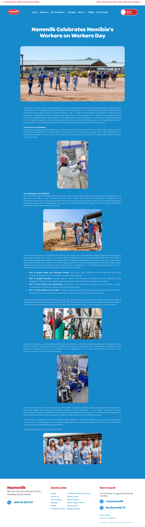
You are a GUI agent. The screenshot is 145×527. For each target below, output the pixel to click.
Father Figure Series (76, 503)
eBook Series (73, 497)
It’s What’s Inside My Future (79, 494)
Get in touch (102, 12)
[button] (58, 12)
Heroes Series (73, 500)
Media (91, 12)
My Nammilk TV (116, 507)
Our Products (56, 500)
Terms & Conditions (107, 518)
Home (35, 12)
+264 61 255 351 (23, 502)
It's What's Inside (58, 509)
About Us (44, 12)
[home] (13, 12)
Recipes (72, 12)
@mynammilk (114, 501)
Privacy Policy (105, 515)
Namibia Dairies (73, 509)
